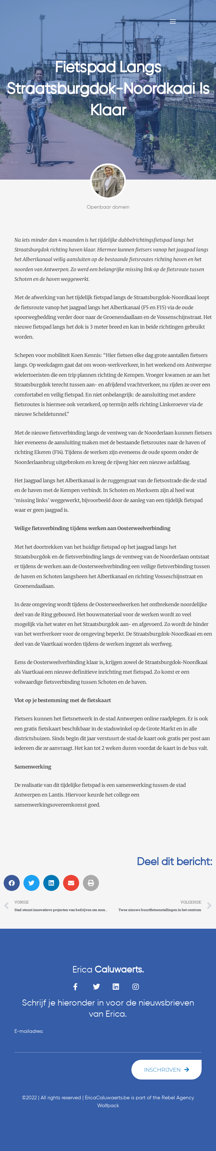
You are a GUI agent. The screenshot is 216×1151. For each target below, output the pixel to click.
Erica (108, 970)
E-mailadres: (28, 1031)
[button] (12, 883)
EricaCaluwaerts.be (107, 1097)
